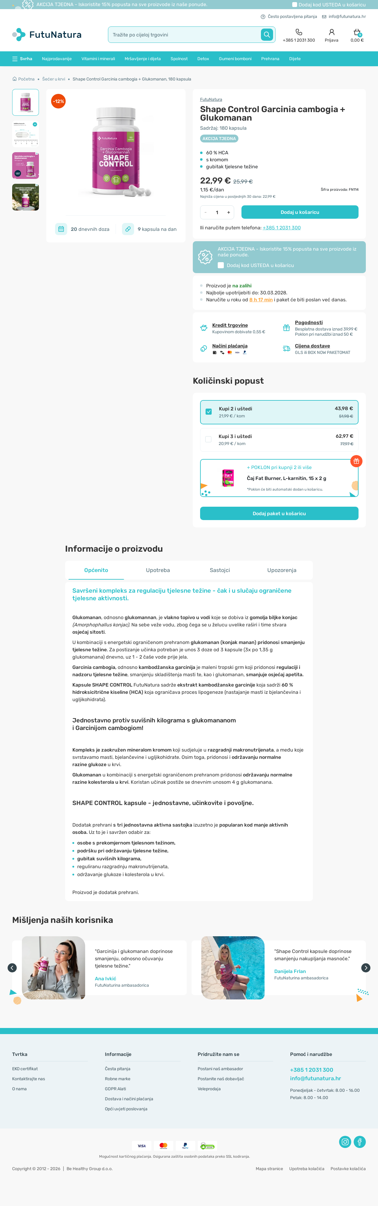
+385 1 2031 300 (282, 228)
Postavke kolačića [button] (348, 1168)
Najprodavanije (57, 58)
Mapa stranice (269, 1168)
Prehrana (270, 58)
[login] (331, 35)
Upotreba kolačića (306, 1168)
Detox (203, 58)
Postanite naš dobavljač (221, 1078)
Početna (23, 79)
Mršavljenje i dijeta (143, 58)
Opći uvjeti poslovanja (126, 1109)
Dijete (295, 58)
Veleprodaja (209, 1088)
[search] (192, 34)
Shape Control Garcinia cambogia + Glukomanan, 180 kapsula (132, 79)
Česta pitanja (117, 1068)
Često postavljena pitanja (289, 16)
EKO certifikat (25, 1068)
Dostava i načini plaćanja (129, 1099)
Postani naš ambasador (220, 1068)
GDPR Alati (115, 1088)
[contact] (299, 35)
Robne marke (117, 1078)
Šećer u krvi (53, 79)
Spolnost (179, 58)
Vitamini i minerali (98, 58)
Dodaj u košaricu (300, 212)
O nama (19, 1088)
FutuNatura (211, 99)
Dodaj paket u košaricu (279, 513)
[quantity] (217, 212)
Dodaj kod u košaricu (332, 5)
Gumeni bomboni (235, 58)
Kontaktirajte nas (28, 1078)
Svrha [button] (22, 58)
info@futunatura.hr (344, 16)
